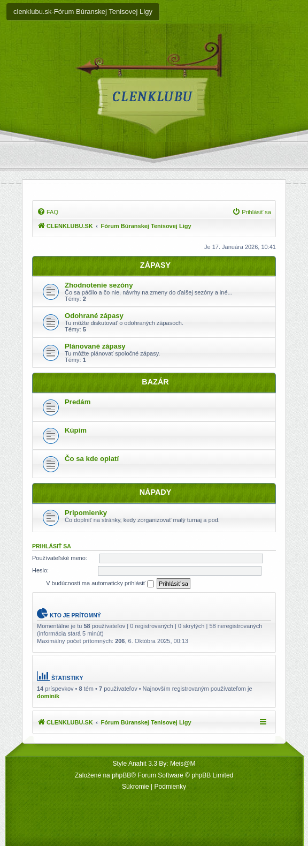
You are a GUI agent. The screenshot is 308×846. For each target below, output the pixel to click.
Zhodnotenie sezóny (99, 285)
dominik (48, 696)
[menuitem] (47, 212)
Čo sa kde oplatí (92, 459)
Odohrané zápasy (94, 316)
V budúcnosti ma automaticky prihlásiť (100, 583)
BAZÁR (155, 381)
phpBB (121, 775)
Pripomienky (86, 513)
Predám (77, 402)
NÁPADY (156, 492)
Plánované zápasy (95, 346)
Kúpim (76, 430)
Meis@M (183, 763)
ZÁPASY (155, 265)
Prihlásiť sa (51, 546)
